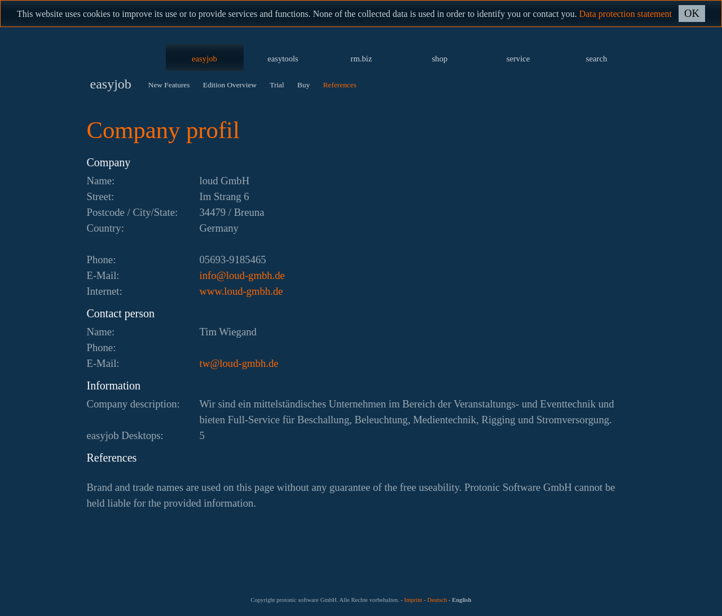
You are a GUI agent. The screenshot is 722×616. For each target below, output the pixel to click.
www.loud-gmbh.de (241, 291)
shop (440, 58)
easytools (282, 58)
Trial (277, 85)
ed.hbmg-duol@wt (239, 363)
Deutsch (437, 600)
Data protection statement (625, 14)
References (339, 85)
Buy (303, 85)
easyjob (204, 58)
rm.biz (361, 58)
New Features (169, 85)
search (596, 58)
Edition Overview (230, 85)
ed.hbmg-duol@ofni (242, 275)
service (518, 58)
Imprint (413, 600)
